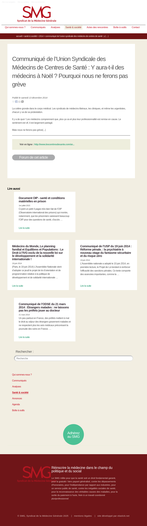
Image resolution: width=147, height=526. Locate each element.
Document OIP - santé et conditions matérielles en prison (42, 199)
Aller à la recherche (38, 2)
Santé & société (73, 27)
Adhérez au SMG (73, 435)
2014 (41, 36)
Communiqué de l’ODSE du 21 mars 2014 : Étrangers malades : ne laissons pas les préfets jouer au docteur (44, 307)
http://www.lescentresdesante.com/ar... (54, 144)
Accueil (19, 36)
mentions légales (83, 516)
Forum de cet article (33, 157)
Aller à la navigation (8, 2)
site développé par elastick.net (113, 516)
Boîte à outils (119, 27)
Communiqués (38, 27)
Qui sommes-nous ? (15, 27)
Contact (136, 27)
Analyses (55, 27)
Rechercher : (25, 351)
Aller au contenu (23, 2)
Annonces (17, 398)
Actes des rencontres (97, 27)
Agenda (16, 404)
